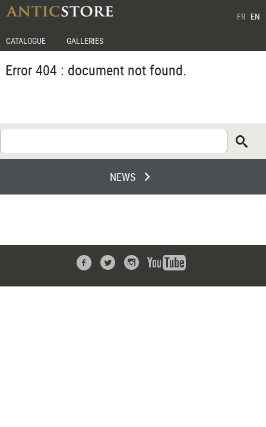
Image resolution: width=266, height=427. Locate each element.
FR (241, 16)
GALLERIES (84, 40)
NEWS (122, 177)
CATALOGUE (26, 40)
